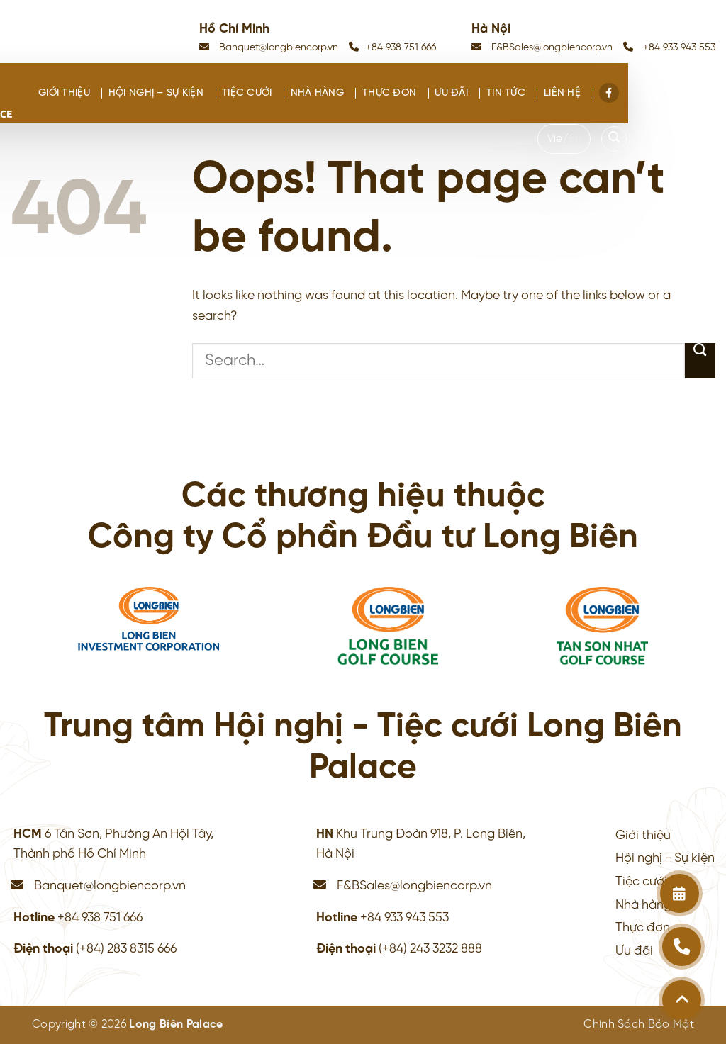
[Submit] (700, 360)
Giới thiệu (64, 93)
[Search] (614, 139)
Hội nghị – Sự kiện (155, 93)
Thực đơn (389, 93)
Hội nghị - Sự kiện (665, 858)
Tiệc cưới (247, 93)
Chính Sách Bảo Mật (638, 1024)
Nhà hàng (317, 93)
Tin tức (505, 93)
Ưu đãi (451, 93)
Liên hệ (562, 93)
